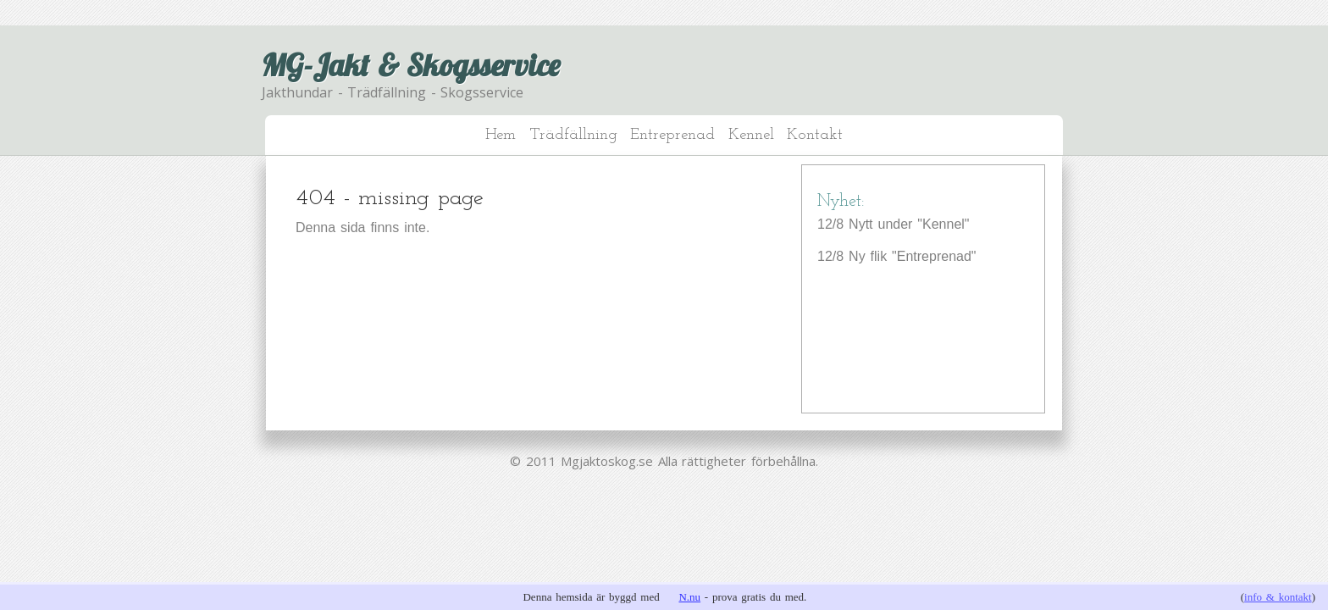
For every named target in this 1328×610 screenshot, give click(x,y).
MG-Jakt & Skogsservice (411, 65)
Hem (500, 135)
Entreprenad (672, 135)
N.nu (689, 597)
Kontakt (815, 135)
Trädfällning (573, 135)
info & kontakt (1278, 597)
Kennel (751, 135)
